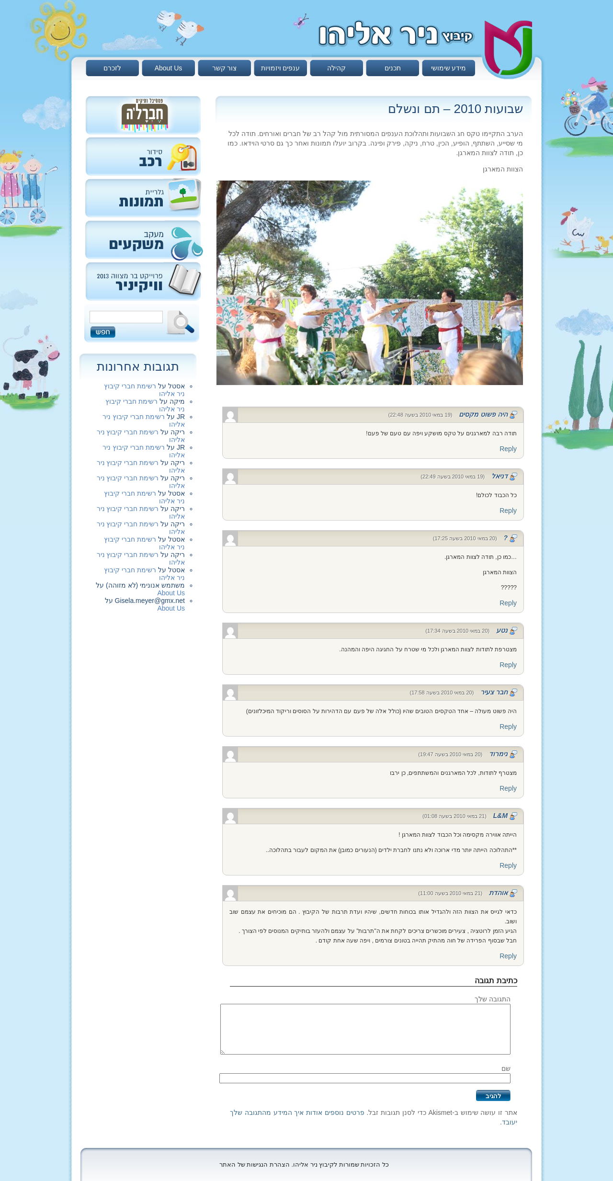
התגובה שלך (493, 999)
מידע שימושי (448, 68)
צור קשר (224, 68)
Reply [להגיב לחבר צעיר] (508, 726)
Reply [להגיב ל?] (508, 603)
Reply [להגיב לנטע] (508, 665)
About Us (168, 68)
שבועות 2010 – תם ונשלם (455, 109)
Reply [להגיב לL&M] (508, 865)
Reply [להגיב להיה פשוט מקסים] (508, 449)
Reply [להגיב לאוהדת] (508, 956)
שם (506, 1068)
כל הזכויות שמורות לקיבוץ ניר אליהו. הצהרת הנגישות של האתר (304, 1164)
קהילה (336, 68)
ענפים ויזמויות (280, 68)
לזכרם (112, 68)
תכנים (393, 68)
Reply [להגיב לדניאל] (508, 510)
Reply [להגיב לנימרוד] (508, 788)
